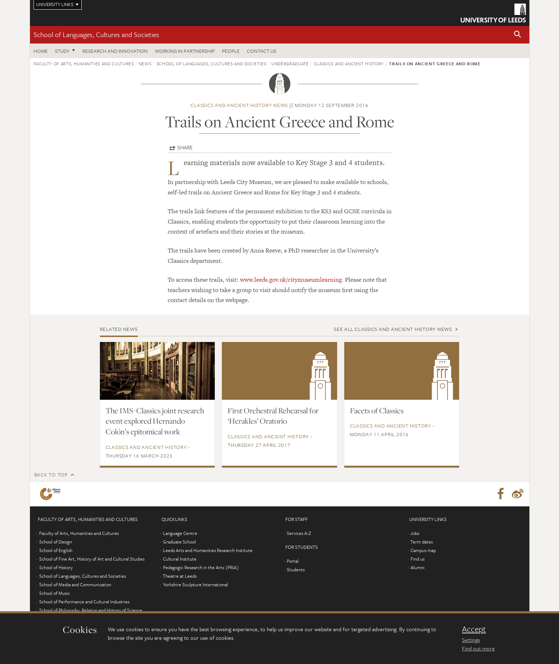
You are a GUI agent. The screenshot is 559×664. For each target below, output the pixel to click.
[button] (517, 34)
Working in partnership (185, 51)
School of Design (55, 541)
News (145, 63)
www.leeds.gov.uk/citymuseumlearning (291, 279)
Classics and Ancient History (349, 63)
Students (296, 569)
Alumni (418, 567)
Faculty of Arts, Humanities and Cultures (84, 63)
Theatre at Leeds (180, 575)
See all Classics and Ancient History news (393, 329)
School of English (55, 550)
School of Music (54, 593)
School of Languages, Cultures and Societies (96, 34)
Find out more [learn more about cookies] (478, 648)
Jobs (414, 533)
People (231, 51)
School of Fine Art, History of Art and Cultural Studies (91, 558)
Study (62, 51)
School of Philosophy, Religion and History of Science (90, 610)
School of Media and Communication (75, 584)
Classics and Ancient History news (239, 105)
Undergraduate (290, 63)
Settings (471, 640)
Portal (293, 561)
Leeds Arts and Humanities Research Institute (208, 550)
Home (41, 51)
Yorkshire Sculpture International (195, 584)
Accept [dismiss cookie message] (474, 629)
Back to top (51, 474)
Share (185, 147)
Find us (418, 558)
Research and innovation (115, 51)
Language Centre (180, 533)
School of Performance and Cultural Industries (84, 601)
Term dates (421, 541)
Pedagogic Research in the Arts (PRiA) (201, 567)
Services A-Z (299, 533)
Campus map (423, 550)
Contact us (261, 51)
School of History (56, 567)
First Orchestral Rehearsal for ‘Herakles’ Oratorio (273, 416)
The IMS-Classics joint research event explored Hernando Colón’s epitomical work (155, 421)
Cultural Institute (180, 558)
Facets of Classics (376, 410)
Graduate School (179, 541)
